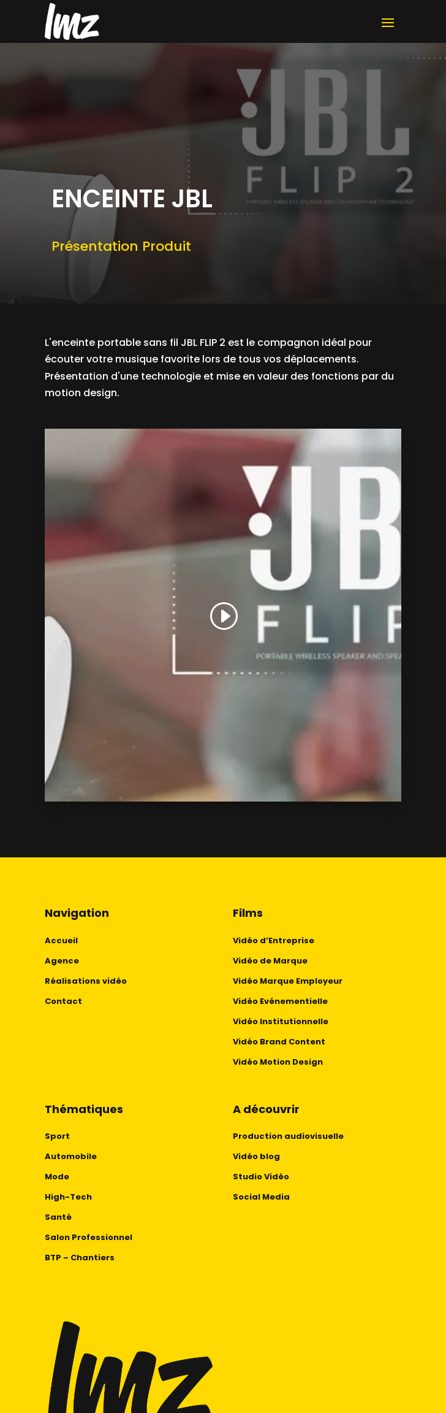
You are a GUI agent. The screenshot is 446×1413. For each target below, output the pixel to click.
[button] (223, 616)
